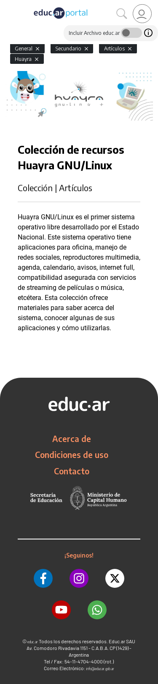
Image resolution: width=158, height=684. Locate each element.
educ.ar (32, 641)
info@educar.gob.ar (100, 668)
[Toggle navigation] (7, 5)
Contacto (71, 471)
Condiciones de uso (71, 455)
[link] (142, 13)
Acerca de (71, 439)
